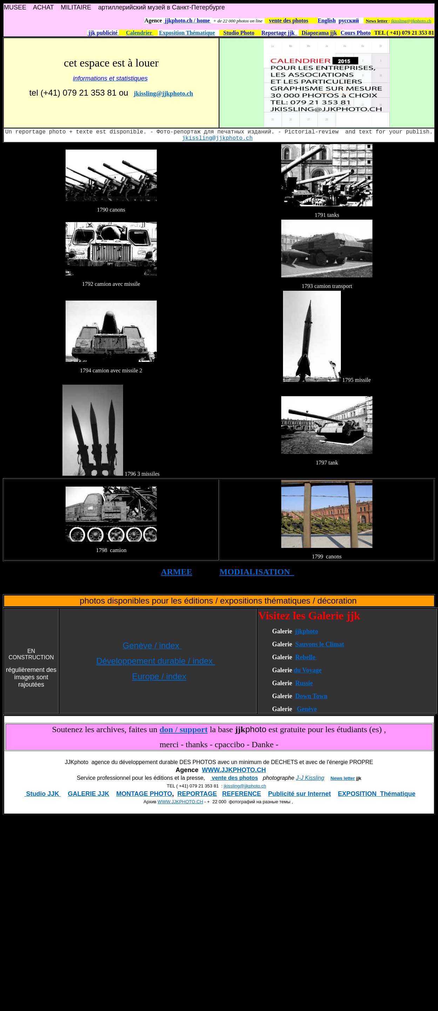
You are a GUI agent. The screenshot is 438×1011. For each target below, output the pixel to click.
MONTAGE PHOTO (144, 793)
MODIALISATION (257, 571)
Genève (307, 709)
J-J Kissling (310, 778)
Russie (304, 683)
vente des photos (234, 778)
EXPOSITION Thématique (377, 793)
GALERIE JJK (88, 793)
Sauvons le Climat (319, 644)
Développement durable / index (155, 661)
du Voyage (308, 670)
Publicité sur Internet (299, 793)
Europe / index (159, 676)
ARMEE (176, 571)
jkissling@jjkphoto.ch (411, 20)
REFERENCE (241, 793)
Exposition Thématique (187, 33)
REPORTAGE (197, 793)
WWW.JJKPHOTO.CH (234, 769)
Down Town (311, 696)
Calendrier (139, 33)
